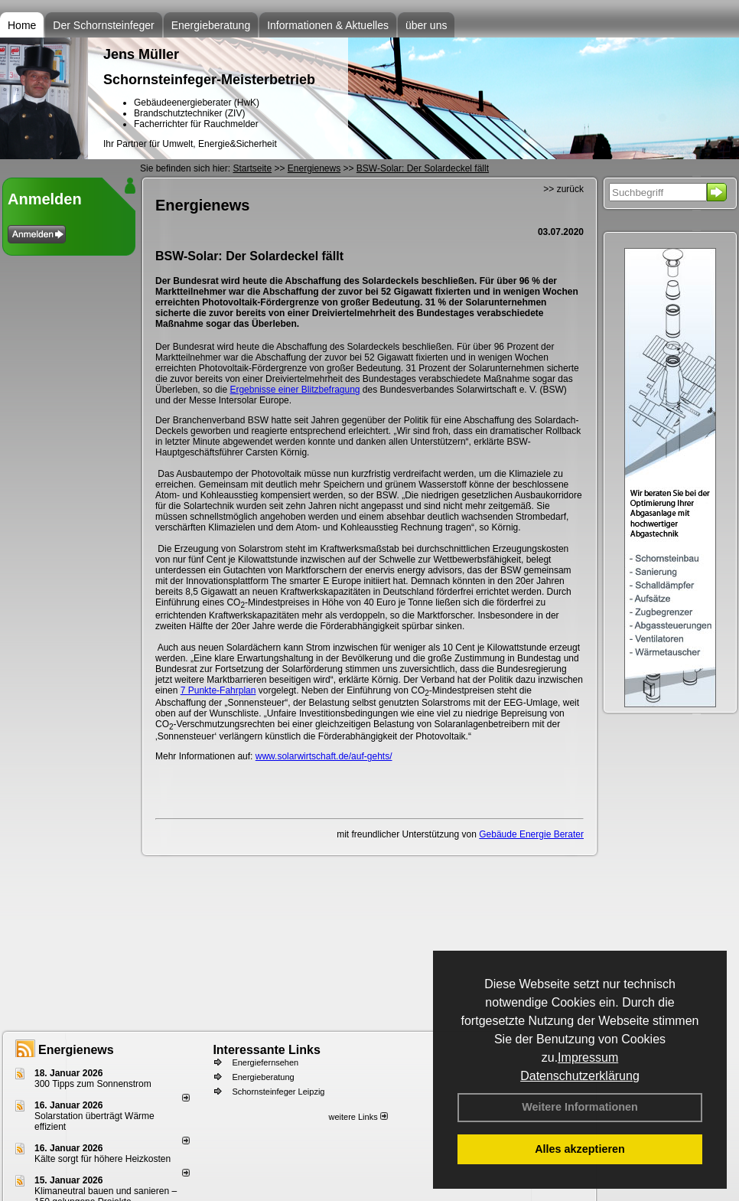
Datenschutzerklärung (580, 1075)
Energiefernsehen (265, 1062)
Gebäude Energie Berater (531, 834)
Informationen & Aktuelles (328, 25)
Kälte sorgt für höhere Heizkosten (103, 1159)
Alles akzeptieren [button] (580, 1149)
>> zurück (563, 189)
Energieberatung (211, 25)
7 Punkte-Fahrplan (218, 690)
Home (22, 25)
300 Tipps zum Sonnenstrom (92, 1084)
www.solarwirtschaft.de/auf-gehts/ (324, 756)
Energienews (76, 1049)
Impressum (588, 1057)
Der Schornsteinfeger (103, 25)
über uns (426, 25)
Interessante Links (267, 1049)
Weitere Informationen (580, 1107)
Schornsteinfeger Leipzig (278, 1091)
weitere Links (357, 1116)
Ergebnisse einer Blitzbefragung (295, 389)
